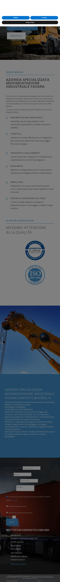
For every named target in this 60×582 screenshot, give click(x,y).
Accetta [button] (44, 573)
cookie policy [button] (42, 564)
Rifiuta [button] (16, 573)
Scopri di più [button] (30, 578)
